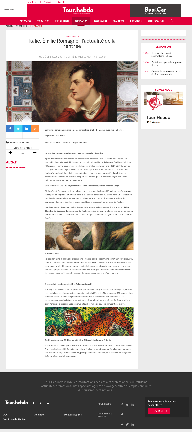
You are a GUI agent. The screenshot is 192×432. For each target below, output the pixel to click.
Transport (118, 21)
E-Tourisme (136, 21)
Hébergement (100, 21)
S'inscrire (157, 411)
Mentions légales (73, 414)
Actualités (25, 21)
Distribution (62, 21)
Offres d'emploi (156, 21)
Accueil (9, 26)
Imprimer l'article (19, 142)
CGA (5, 414)
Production (43, 21)
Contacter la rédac (23, 147)
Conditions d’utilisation (14, 419)
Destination (81, 21)
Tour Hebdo (21, 26)
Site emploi (39, 414)
